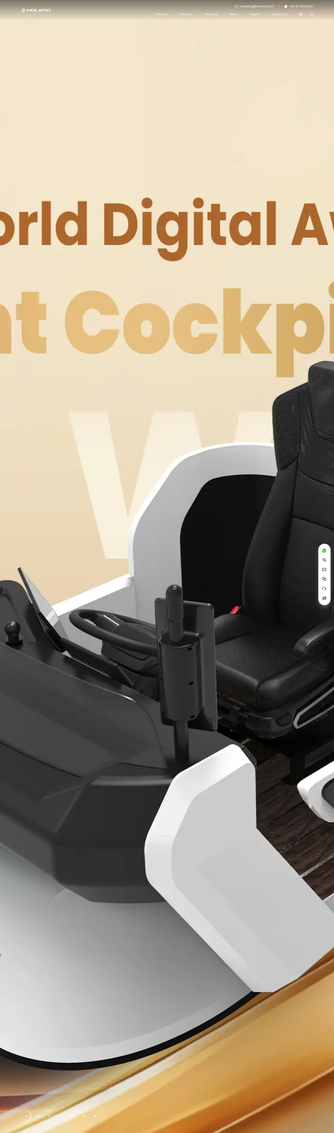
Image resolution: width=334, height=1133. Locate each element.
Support (254, 14)
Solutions (186, 14)
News (233, 14)
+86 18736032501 (298, 6)
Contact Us (279, 14)
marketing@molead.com (254, 6)
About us (211, 14)
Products (162, 14)
